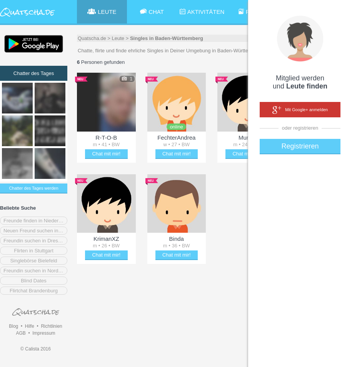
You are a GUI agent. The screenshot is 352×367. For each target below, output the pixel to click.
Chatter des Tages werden (33, 188)
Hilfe (29, 326)
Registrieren (300, 146)
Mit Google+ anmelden (300, 110)
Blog (13, 326)
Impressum (43, 333)
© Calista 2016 (35, 349)
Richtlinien (51, 326)
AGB (20, 333)
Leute (118, 38)
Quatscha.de (92, 38)
